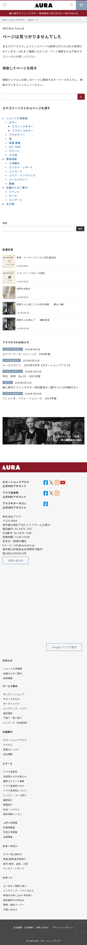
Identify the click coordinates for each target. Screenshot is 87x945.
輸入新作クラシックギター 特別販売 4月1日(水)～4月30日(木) (44, 13)
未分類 (10, 204)
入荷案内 (14, 163)
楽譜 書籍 (14, 143)
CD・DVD (15, 147)
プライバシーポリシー (62, 927)
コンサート (15, 171)
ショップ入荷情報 (16, 118)
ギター (13, 122)
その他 (13, 155)
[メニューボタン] (4, 5)
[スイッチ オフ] (71, 5)
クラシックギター (22, 126)
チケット (14, 151)
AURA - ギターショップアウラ (47, 941)
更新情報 (11, 159)
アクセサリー (17, 135)
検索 (5, 223)
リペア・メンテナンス (22, 175)
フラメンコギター (22, 130)
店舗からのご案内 (16, 187)
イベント (14, 192)
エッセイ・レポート (21, 167)
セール (13, 196)
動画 (11, 183)
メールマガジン (18, 179)
